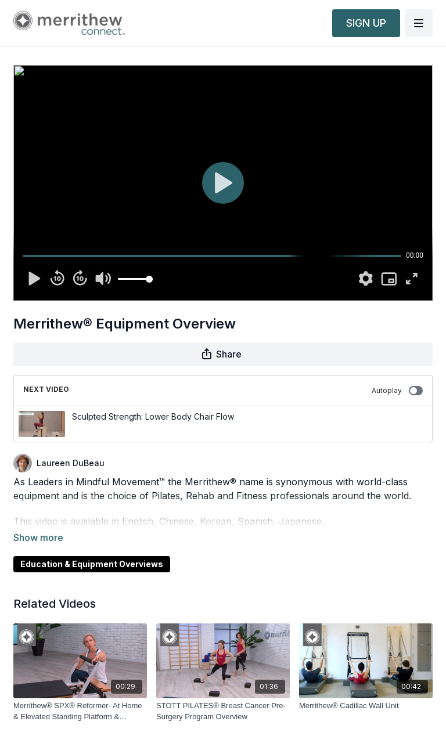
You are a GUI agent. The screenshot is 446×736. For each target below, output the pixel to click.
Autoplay (397, 390)
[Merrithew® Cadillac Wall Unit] (366, 689)
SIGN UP (366, 23)
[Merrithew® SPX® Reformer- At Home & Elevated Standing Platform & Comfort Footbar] (80, 695)
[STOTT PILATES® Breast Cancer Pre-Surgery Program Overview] (223, 695)
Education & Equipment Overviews (91, 548)
